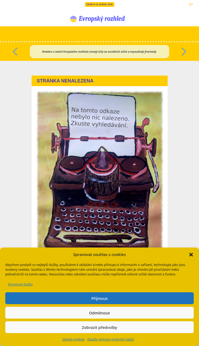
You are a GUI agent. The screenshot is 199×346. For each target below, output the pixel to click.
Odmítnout (99, 312)
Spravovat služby (20, 284)
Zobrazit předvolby (99, 327)
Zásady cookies (73, 339)
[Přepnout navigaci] (160, 33)
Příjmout (99, 298)
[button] (191, 254)
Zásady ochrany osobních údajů (110, 339)
